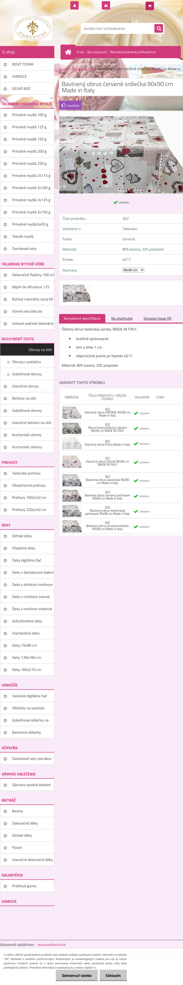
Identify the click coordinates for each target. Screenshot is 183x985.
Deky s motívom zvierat (31, 596)
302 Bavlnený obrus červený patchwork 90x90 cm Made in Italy (107, 495)
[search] (158, 28)
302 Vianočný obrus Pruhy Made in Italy (107, 443)
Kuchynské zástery (27, 447)
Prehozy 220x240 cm (29, 509)
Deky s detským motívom (32, 584)
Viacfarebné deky (26, 633)
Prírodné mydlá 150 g (29, 139)
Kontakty (110, 64)
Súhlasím (113, 975)
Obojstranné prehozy (29, 485)
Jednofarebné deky (27, 621)
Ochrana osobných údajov (84, 64)
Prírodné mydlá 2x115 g (31, 175)
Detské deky (22, 536)
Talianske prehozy (26, 473)
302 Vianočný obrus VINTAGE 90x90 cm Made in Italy (107, 412)
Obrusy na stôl (40, 349)
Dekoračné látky (25, 823)
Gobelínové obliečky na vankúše (30, 721)
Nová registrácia (125, 6)
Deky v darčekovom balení (33, 572)
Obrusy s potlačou (26, 362)
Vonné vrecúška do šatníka (27, 312)
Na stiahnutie (122, 318)
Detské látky (22, 835)
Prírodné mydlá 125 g (29, 127)
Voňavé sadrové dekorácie (33, 323)
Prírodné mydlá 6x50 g (30, 224)
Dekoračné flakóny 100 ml (33, 275)
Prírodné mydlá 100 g (29, 115)
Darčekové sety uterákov (31, 758)
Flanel (17, 847)
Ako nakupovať (97, 52)
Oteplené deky (23, 548)
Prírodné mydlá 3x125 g (31, 200)
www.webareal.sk (51, 944)
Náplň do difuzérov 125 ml (30, 288)
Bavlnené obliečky (26, 732)
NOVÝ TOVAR (22, 64)
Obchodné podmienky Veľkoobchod (133, 52)
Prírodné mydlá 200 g (29, 151)
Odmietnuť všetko (77, 975)
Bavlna (17, 811)
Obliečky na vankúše (28, 708)
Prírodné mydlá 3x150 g (31, 212)
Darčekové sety (24, 248)
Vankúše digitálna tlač (29, 696)
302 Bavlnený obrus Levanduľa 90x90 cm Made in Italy (107, 479)
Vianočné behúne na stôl (31, 422)
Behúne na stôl (24, 398)
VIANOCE (19, 76)
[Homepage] (69, 52)
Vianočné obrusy (25, 386)
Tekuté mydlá (22, 236)
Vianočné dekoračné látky (32, 859)
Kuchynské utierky (26, 435)
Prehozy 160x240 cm (29, 497)
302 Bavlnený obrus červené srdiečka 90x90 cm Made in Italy (107, 525)
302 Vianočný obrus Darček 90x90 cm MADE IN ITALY (107, 461)
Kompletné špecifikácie (82, 318)
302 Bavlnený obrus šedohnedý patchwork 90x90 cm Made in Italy (107, 510)
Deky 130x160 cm (26, 657)
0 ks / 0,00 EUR (167, 4)
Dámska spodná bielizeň (31, 785)
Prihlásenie (89, 6)
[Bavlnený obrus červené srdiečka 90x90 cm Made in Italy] (76, 284)
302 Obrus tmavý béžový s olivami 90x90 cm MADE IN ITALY (107, 427)
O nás (80, 52)
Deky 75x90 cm (24, 645)
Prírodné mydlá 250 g (29, 163)
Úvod (63, 69)
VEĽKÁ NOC (21, 88)
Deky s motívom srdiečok (32, 609)
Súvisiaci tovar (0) (157, 318)
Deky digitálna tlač (26, 560)
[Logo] (33, 28)
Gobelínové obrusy (27, 374)
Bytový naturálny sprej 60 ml (32, 300)
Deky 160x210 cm (26, 669)
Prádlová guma (24, 886)
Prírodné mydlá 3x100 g (31, 188)
